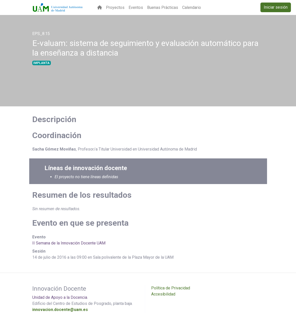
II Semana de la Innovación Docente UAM (68, 243)
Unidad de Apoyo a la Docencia (59, 297)
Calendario (191, 7)
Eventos (136, 7)
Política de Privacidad (170, 288)
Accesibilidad (163, 294)
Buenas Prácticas (162, 7)
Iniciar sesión (276, 7)
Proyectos (115, 7)
